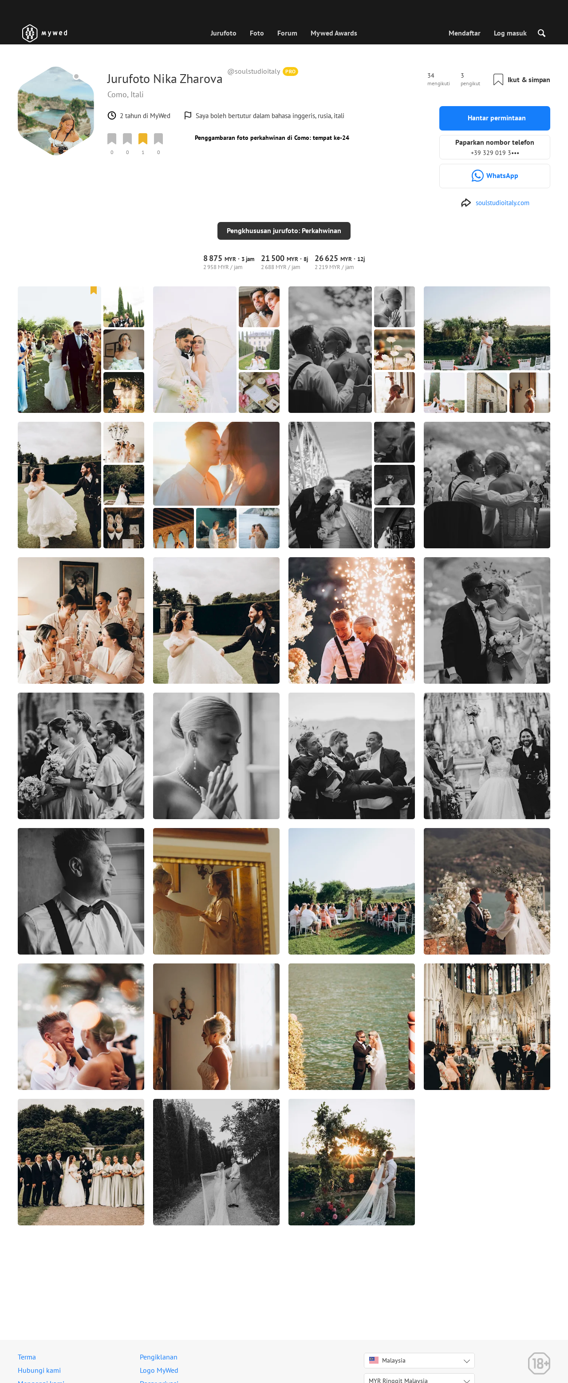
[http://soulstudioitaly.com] (495, 203)
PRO (290, 71)
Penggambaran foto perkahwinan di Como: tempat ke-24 (272, 138)
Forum (287, 32)
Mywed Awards (334, 32)
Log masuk (510, 32)
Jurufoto (224, 32)
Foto (257, 32)
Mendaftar (465, 32)
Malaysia (387, 1360)
